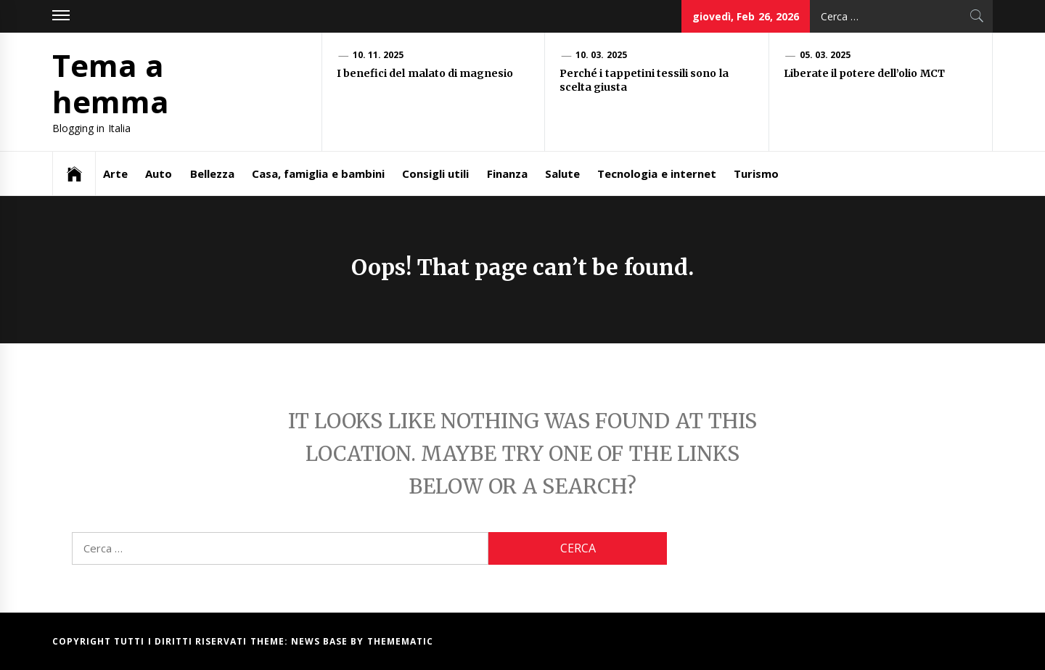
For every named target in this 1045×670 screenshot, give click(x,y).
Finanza (507, 173)
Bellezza (212, 173)
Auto (158, 173)
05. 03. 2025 (825, 55)
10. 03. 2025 (601, 55)
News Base (321, 641)
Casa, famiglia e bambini (318, 173)
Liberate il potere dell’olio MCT (866, 73)
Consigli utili (435, 173)
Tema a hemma (110, 83)
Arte (115, 173)
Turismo (756, 173)
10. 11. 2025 (378, 55)
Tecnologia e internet (656, 173)
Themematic (400, 641)
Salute (562, 173)
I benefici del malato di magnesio (426, 73)
